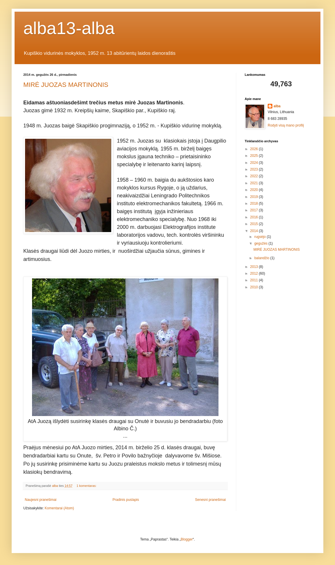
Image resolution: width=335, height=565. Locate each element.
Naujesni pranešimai (41, 500)
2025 (254, 156)
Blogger (187, 539)
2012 (254, 273)
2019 (254, 197)
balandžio (262, 258)
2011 (254, 280)
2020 (254, 190)
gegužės (261, 243)
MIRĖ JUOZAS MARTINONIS (65, 84)
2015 (254, 224)
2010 (254, 287)
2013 (254, 267)
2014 (254, 231)
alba (277, 106)
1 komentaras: (87, 485)
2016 (254, 217)
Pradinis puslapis (125, 500)
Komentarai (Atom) (59, 508)
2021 (254, 183)
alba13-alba (69, 28)
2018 (254, 203)
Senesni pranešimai (210, 500)
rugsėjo (260, 237)
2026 (254, 149)
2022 (254, 176)
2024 (254, 163)
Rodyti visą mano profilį (286, 125)
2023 (254, 169)
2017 (254, 210)
